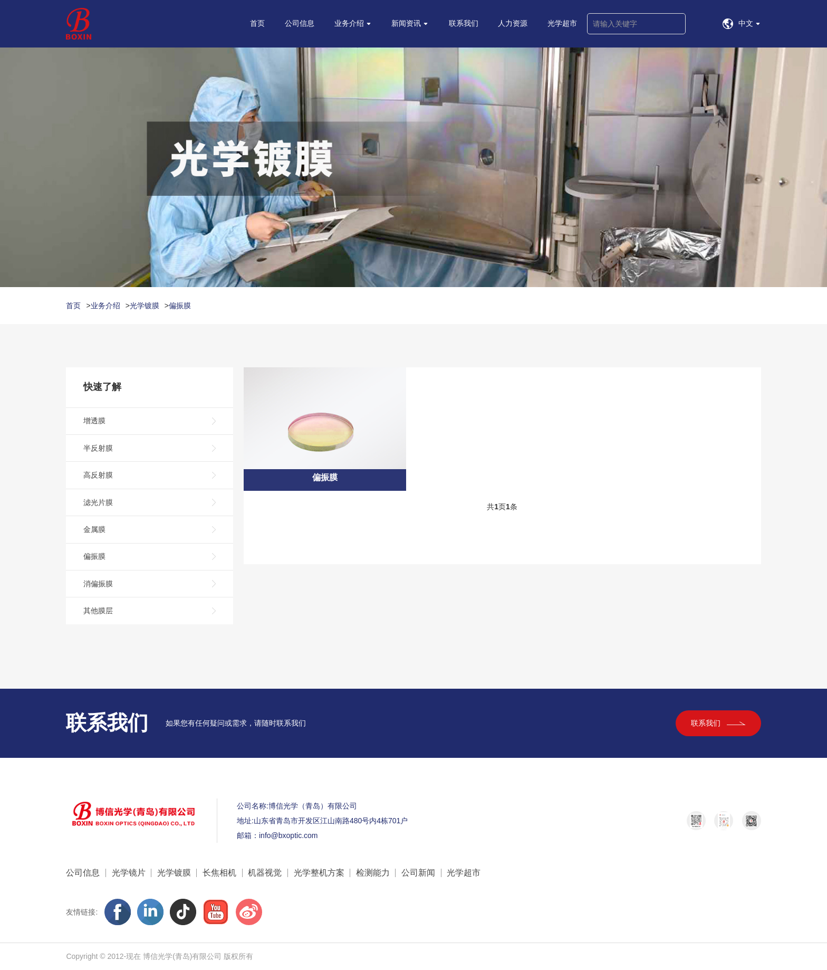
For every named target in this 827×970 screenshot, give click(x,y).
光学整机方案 (319, 873)
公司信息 (83, 873)
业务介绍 (105, 305)
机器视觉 (265, 873)
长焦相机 (219, 873)
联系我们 (718, 723)
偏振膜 (180, 305)
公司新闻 (418, 873)
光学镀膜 (144, 305)
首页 (73, 305)
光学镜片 (129, 873)
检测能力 (373, 873)
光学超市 (463, 873)
